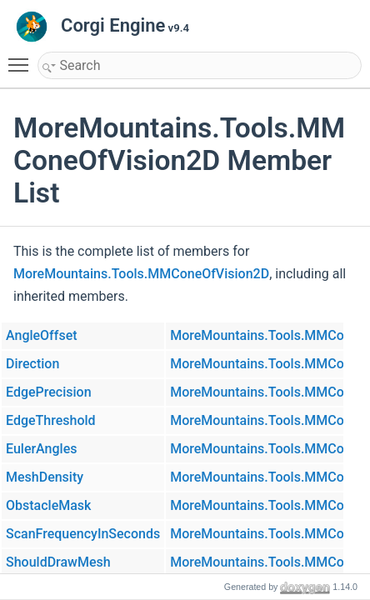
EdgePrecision (49, 392)
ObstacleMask (48, 505)
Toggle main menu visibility (22, 57)
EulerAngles (41, 449)
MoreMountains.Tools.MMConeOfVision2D (141, 274)
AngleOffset (42, 335)
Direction (32, 364)
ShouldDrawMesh (58, 562)
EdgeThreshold (51, 420)
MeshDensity (44, 477)
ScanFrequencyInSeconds (83, 534)
